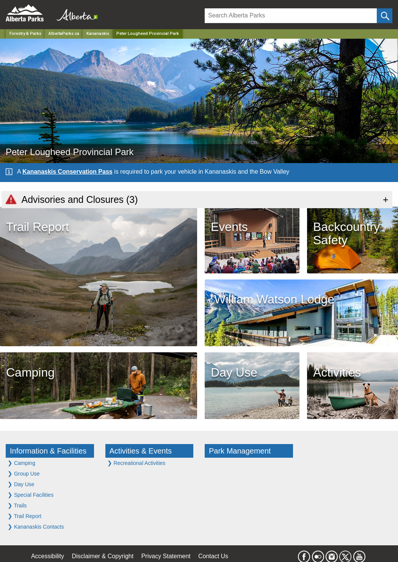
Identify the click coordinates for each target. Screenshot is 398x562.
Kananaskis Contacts (36, 526)
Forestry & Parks (25, 33)
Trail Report (24, 516)
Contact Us (213, 556)
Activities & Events (141, 451)
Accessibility (47, 556)
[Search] (291, 15)
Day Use (21, 484)
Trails (17, 505)
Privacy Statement (166, 556)
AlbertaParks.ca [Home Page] (64, 33)
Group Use (24, 473)
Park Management (240, 451)
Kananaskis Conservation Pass (67, 171)
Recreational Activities (136, 463)
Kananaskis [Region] (97, 33)
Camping (21, 463)
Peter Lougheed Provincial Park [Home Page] (147, 33)
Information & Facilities (48, 451)
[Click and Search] (384, 15)
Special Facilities (30, 494)
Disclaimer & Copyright (103, 556)
